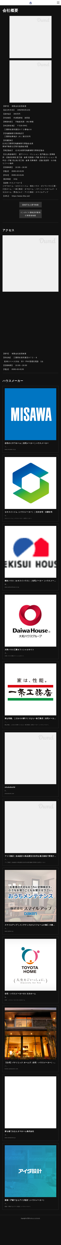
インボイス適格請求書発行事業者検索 (30, 214)
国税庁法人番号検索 (30, 204)
